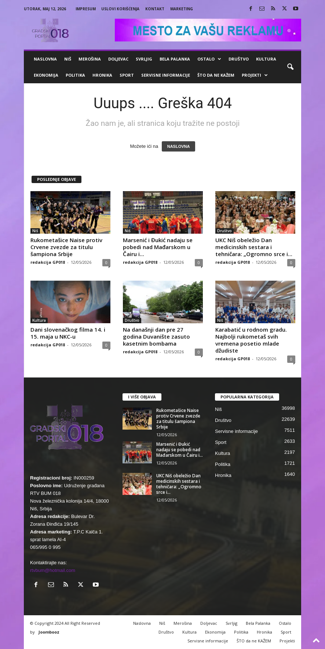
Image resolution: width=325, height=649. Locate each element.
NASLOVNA (178, 146)
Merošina (89, 59)
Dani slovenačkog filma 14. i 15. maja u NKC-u (67, 333)
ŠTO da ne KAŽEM (215, 75)
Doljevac (118, 59)
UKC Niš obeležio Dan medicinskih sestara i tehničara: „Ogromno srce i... (253, 247)
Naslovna (45, 59)
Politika (75, 75)
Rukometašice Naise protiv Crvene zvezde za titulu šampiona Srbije (66, 247)
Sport (127, 75)
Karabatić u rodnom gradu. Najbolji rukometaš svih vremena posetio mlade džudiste (251, 340)
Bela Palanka (175, 59)
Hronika (102, 75)
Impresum (86, 8)
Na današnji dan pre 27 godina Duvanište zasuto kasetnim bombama (156, 336)
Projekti (255, 75)
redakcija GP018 (47, 262)
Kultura (266, 59)
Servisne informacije (165, 75)
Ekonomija (46, 75)
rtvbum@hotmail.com (52, 570)
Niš (67, 59)
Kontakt (154, 8)
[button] (290, 67)
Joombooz (49, 632)
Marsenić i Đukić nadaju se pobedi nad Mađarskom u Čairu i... (158, 247)
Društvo (239, 59)
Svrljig (144, 59)
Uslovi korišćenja (120, 8)
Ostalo (209, 59)
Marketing (181, 8)
